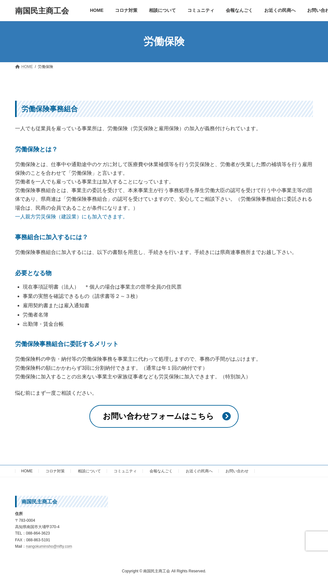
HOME (27, 471)
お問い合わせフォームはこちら (158, 416)
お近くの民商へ (199, 471)
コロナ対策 (55, 471)
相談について (89, 471)
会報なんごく (161, 471)
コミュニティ (125, 471)
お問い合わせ (237, 471)
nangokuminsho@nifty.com (49, 546)
